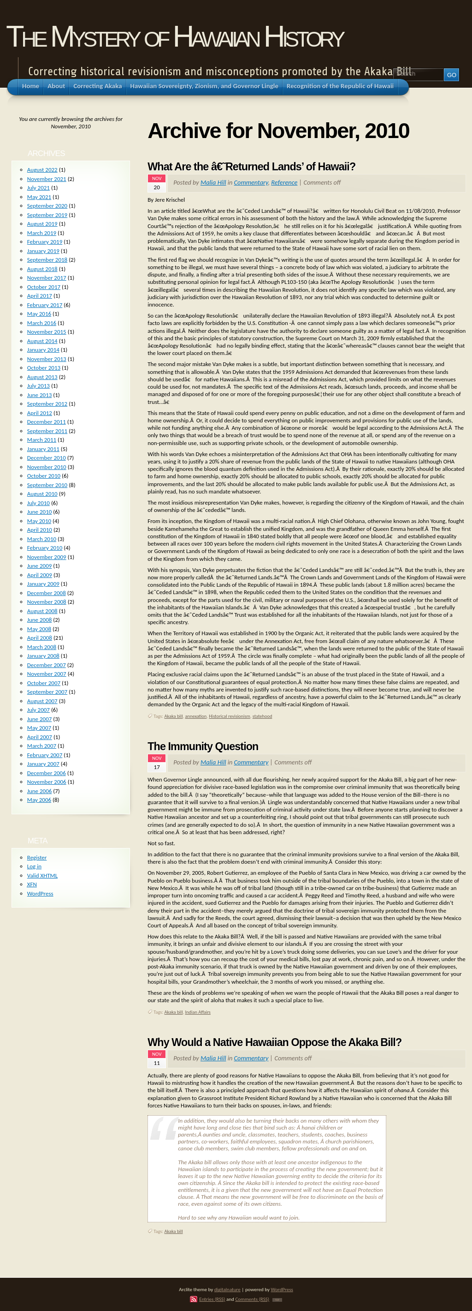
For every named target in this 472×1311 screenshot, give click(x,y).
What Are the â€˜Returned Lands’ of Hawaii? (251, 167)
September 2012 (47, 403)
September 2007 (47, 691)
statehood (262, 716)
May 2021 (39, 196)
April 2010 (39, 529)
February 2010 (44, 547)
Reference (284, 182)
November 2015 (46, 331)
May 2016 (39, 313)
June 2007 (39, 719)
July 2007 (38, 709)
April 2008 (39, 637)
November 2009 (46, 556)
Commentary (251, 182)
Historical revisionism (229, 716)
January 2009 (43, 583)
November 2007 (46, 673)
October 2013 (43, 367)
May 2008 (39, 628)
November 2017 (46, 277)
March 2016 (41, 322)
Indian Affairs (197, 1012)
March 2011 (41, 439)
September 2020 (47, 205)
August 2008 (42, 610)
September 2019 (47, 214)
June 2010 (39, 511)
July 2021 (38, 187)
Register (37, 857)
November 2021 (46, 178)
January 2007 (43, 763)
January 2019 (43, 250)
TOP (277, 1300)
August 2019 (42, 223)
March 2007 (41, 745)
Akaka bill (174, 716)
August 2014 (42, 340)
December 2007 (46, 665)
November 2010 (46, 466)
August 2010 (42, 493)
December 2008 (46, 592)
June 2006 (39, 791)
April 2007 (39, 737)
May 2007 (39, 727)
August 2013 (42, 376)
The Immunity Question (203, 746)
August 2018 (42, 268)
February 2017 (44, 304)
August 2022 (42, 169)
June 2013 (39, 394)
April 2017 (39, 295)
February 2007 (44, 755)
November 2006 (46, 781)
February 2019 (44, 241)
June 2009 (39, 565)
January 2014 (43, 349)
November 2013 (46, 358)
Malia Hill (213, 182)
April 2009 (39, 574)
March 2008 (41, 646)
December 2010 (46, 457)
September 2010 (47, 484)
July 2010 (38, 502)
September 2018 (47, 259)
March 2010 (41, 538)
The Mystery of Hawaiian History (174, 36)
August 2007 (42, 701)
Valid (42, 875)
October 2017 (43, 286)
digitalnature (227, 1289)
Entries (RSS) (212, 1299)
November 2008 (46, 601)
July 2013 (38, 385)
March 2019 (41, 232)
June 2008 (39, 619)
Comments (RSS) (252, 1299)
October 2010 (43, 475)
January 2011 (43, 448)
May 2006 (39, 799)
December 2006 (46, 773)
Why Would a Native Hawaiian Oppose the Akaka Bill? (274, 1042)
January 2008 (43, 655)
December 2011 (46, 421)
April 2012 (39, 412)
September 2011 (47, 430)
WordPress (40, 893)
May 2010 (39, 520)
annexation (195, 716)
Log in (34, 866)
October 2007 (43, 683)
